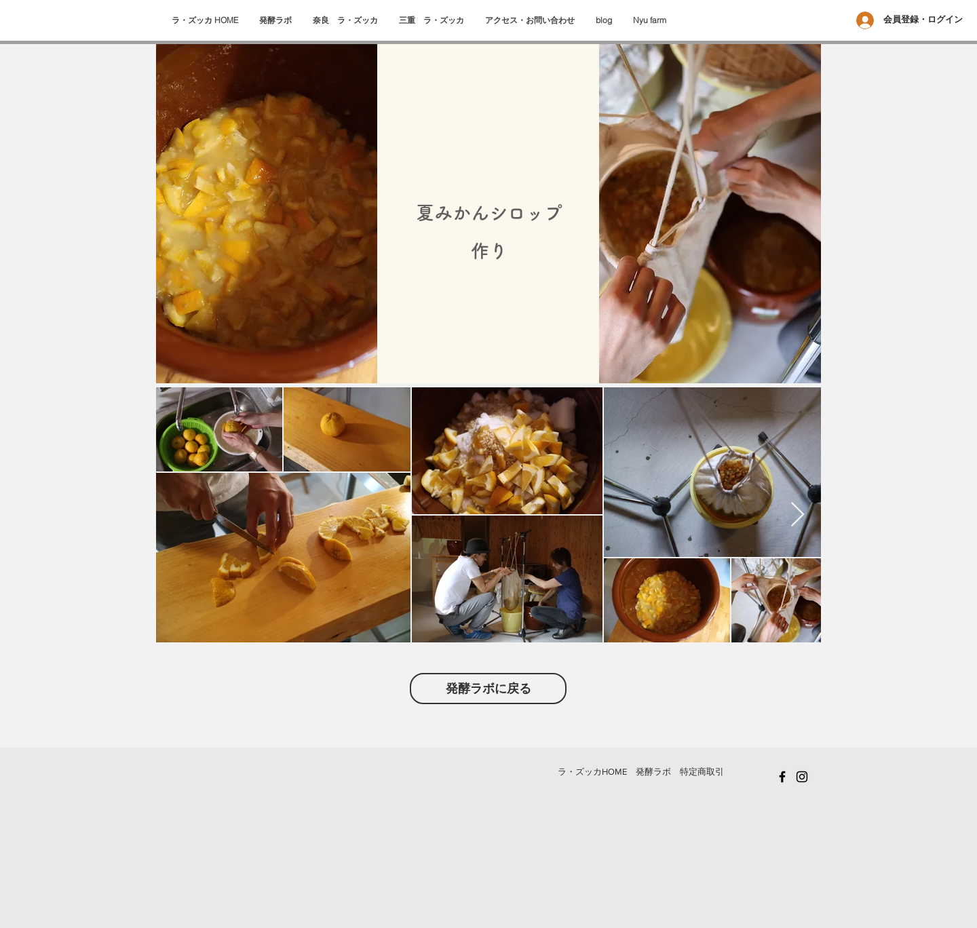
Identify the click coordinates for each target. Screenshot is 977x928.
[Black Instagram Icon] (801, 776)
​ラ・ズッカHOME (592, 772)
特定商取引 (702, 772)
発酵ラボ (653, 772)
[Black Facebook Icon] (782, 776)
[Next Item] (797, 515)
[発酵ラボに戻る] (488, 688)
